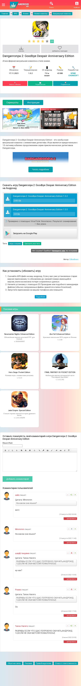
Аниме (26, 14)
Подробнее (40, 297)
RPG (15, 14)
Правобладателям (43, 667)
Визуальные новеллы (62, 14)
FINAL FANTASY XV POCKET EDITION (60, 372)
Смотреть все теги (32, 244)
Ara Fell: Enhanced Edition (59, 334)
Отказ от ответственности (66, 667)
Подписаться (40, 83)
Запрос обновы (15, 83)
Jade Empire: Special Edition (19, 410)
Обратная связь (14, 667)
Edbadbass (73, 259)
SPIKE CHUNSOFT (73, 74)
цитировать (71, 522)
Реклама (28, 667)
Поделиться (65, 83)
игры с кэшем (15, 244)
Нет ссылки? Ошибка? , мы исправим (54, 251)
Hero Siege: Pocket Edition (19, 372)
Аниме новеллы (40, 14)
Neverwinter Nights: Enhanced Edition (19, 334)
